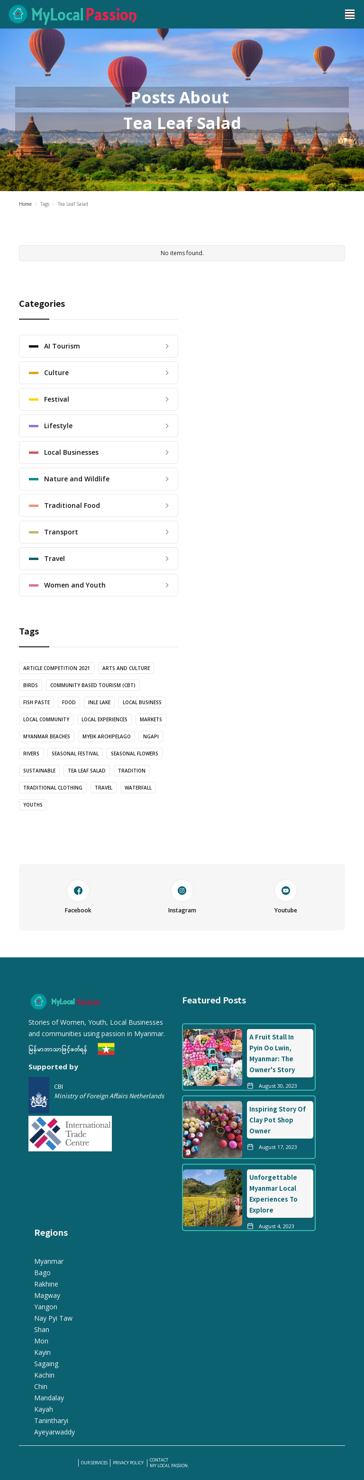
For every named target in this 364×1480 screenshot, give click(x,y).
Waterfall (138, 787)
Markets (151, 719)
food (69, 702)
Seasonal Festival (75, 753)
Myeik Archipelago (106, 736)
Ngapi (151, 736)
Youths (33, 804)
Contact (159, 1460)
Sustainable (39, 770)
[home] (168, 14)
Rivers (31, 753)
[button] (350, 14)
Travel (103, 787)
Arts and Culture (126, 668)
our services (94, 1463)
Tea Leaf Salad (87, 770)
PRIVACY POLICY (129, 1463)
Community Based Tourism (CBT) (93, 685)
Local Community (46, 719)
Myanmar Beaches (46, 736)
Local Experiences (104, 719)
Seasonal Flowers (134, 753)
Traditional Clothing (52, 787)
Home (25, 204)
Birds (30, 685)
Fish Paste (36, 702)
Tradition (132, 770)
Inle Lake (99, 702)
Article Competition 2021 (56, 668)
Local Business (142, 702)
